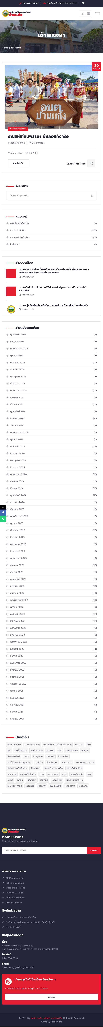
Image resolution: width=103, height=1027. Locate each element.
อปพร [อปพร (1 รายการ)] (10, 780)
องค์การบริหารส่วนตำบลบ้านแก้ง (46, 1018)
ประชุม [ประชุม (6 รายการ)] (26, 757)
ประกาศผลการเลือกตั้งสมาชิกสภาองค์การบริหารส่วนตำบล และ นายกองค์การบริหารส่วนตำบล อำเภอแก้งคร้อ (54, 271)
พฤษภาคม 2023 (53, 558)
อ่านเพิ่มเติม (18, 163)
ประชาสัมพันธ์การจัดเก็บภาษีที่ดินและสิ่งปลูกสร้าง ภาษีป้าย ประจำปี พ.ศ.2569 (52, 289)
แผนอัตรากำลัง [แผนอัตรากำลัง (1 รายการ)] (14, 786)
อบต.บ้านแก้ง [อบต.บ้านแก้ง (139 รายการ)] (77, 774)
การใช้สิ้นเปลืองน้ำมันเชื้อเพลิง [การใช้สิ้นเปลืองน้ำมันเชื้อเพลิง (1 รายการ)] (57, 745)
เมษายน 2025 (53, 398)
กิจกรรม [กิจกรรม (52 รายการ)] (79, 745)
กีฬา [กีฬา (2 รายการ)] (89, 745)
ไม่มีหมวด (53, 245)
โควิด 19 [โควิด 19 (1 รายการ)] (42, 786)
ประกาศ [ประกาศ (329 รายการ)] (85, 751)
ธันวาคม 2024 (53, 426)
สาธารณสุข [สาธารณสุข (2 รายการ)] (52, 774)
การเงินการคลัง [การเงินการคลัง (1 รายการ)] (32, 745)
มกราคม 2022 (53, 670)
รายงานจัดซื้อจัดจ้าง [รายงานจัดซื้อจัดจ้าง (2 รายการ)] (17, 768)
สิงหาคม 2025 (53, 370)
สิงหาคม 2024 (53, 454)
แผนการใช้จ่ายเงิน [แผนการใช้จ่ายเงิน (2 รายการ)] (74, 780)
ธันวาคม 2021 (53, 677)
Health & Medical (15, 898)
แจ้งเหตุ (51, 997)
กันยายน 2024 (53, 447)
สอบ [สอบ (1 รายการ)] (42, 774)
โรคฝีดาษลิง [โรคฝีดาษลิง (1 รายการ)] (55, 786)
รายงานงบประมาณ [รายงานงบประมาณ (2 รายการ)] (85, 762)
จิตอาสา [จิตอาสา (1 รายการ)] (50, 751)
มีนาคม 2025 (53, 405)
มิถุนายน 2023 (53, 551)
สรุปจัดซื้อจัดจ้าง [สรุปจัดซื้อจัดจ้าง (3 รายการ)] (28, 774)
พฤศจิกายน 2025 (53, 349)
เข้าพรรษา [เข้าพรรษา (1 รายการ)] (31, 780)
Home (5, 48)
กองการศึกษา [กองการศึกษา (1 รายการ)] (14, 745)
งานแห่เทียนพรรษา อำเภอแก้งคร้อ (38, 137)
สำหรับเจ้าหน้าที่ (13, 927)
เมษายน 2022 (53, 649)
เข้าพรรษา (16, 48)
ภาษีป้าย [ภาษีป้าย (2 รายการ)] (39, 762)
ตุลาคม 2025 (53, 356)
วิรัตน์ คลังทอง (18, 143)
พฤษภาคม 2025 (53, 391)
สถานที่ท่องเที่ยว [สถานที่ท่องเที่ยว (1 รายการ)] (74, 768)
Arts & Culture (14, 903)
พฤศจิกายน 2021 (53, 684)
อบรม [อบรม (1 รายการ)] (89, 774)
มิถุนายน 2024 (53, 468)
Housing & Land (14, 893)
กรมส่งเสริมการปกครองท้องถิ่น (21, 917)
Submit (94, 850)
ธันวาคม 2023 (53, 509)
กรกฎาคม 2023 (53, 544)
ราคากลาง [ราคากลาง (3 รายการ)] (67, 762)
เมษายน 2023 (53, 565)
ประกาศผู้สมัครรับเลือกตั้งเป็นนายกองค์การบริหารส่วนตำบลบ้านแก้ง (53, 305)
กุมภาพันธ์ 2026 (53, 335)
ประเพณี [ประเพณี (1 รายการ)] (50, 757)
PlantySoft (56, 1022)
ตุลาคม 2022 (53, 607)
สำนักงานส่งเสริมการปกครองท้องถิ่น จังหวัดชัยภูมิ (30, 922)
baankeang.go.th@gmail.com (17, 967)
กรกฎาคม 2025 (53, 377)
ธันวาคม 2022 (53, 593)
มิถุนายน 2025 (53, 384)
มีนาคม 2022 (53, 656)
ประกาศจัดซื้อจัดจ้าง (53, 238)
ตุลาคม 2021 (53, 691)
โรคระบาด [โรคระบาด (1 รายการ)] (83, 786)
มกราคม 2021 (53, 719)
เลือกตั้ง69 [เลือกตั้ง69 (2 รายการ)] (57, 780)
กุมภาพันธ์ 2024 (53, 495)
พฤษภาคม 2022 (53, 642)
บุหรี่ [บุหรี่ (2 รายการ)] (60, 751)
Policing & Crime (15, 883)
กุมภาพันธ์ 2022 (53, 663)
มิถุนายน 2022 (53, 635)
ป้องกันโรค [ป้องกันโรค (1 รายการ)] (63, 757)
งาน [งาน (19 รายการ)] (9, 751)
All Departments (14, 878)
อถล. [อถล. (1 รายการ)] (64, 774)
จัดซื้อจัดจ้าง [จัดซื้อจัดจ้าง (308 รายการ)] (21, 751)
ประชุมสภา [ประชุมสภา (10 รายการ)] (38, 757)
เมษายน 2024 (53, 482)
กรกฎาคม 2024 (53, 461)
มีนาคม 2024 (53, 488)
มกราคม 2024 (53, 502)
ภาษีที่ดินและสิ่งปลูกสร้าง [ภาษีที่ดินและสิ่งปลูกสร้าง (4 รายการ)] (19, 762)
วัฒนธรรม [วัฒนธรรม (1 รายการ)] (35, 768)
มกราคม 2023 (53, 586)
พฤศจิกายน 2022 (53, 600)
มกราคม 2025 (53, 419)
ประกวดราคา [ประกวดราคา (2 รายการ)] (72, 751)
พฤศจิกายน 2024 (53, 433)
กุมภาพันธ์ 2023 (53, 579)
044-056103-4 (31, 3)
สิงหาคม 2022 (53, 621)
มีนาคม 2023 (53, 572)
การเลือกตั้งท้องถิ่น (53, 224)
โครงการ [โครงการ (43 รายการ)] (30, 786)
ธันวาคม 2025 (53, 342)
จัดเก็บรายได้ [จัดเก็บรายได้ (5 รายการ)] (37, 751)
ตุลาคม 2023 (53, 523)
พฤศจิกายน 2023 (53, 516)
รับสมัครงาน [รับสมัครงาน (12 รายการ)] (52, 762)
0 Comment (38, 143)
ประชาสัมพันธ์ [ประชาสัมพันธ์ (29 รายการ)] (13, 757)
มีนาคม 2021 (53, 712)
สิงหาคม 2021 (53, 705)
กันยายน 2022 (53, 614)
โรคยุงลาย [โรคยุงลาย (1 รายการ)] (70, 786)
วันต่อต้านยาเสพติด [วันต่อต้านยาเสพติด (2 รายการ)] (53, 768)
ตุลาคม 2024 (53, 440)
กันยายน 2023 (53, 530)
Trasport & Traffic (15, 888)
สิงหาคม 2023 (53, 537)
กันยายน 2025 (53, 363)
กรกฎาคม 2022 (53, 628)
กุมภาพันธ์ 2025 (53, 412)
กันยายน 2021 (53, 698)
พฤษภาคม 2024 (53, 475)
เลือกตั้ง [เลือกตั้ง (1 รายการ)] (44, 780)
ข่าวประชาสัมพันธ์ (18, 129)
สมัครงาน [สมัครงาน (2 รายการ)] (12, 774)
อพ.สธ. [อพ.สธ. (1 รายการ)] (20, 780)
